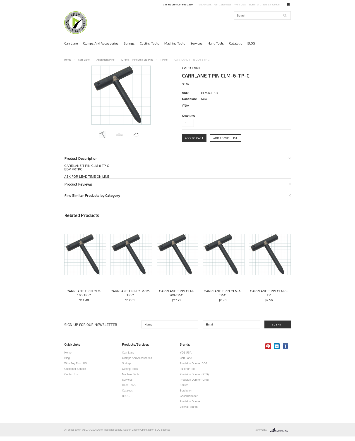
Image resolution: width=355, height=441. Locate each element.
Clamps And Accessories (101, 43)
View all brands (189, 406)
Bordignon (186, 390)
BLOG (251, 43)
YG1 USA (186, 352)
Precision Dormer (190, 401)
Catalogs (235, 43)
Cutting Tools (149, 43)
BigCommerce (280, 430)
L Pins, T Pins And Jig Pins (137, 59)
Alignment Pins (105, 59)
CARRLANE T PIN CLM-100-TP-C (84, 293)
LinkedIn (277, 346)
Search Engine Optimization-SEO (141, 429)
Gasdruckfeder (189, 396)
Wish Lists (240, 4)
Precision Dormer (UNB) (194, 379)
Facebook (285, 346)
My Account (205, 4)
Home (67, 59)
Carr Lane (71, 43)
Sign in (252, 4)
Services (196, 43)
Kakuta (184, 385)
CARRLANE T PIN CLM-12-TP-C (130, 293)
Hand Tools (216, 43)
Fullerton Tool (188, 368)
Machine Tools (174, 43)
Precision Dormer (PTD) (194, 374)
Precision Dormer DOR (194, 363)
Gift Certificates (222, 4)
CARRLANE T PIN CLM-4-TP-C (222, 293)
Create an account (270, 4)
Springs (129, 43)
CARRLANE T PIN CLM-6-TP (269, 293)
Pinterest (268, 346)
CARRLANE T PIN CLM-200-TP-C (176, 293)
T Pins (164, 59)
